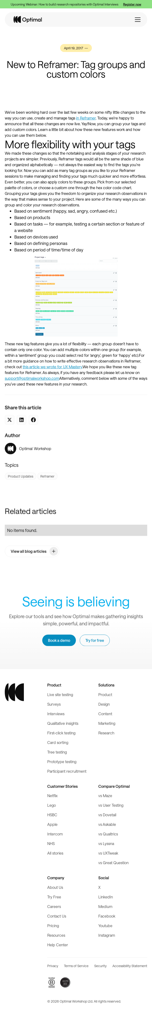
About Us (55, 887)
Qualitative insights (62, 723)
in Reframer (86, 118)
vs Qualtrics (108, 834)
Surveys (54, 704)
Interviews (55, 713)
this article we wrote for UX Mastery (52, 366)
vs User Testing (110, 805)
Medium (105, 906)
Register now (132, 4)
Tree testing (57, 752)
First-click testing (61, 733)
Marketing (106, 723)
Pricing (53, 925)
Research (106, 733)
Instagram (106, 935)
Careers (54, 906)
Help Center (57, 944)
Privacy (52, 966)
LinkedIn (105, 897)
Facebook (106, 916)
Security (100, 966)
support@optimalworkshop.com (32, 378)
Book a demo (59, 640)
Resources (56, 935)
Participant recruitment (66, 771)
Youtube (105, 925)
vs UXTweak (108, 853)
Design (104, 704)
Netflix (52, 795)
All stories (55, 853)
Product (105, 694)
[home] (27, 19)
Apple (52, 824)
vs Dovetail (107, 814)
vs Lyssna (106, 843)
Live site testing (60, 694)
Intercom (55, 834)
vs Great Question (113, 862)
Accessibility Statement (129, 966)
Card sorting (57, 742)
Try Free (54, 897)
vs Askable (107, 824)
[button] (137, 19)
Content (105, 713)
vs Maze (105, 795)
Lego (51, 805)
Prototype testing (61, 761)
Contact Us (56, 916)
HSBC (52, 814)
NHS (51, 843)
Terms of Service (76, 966)
